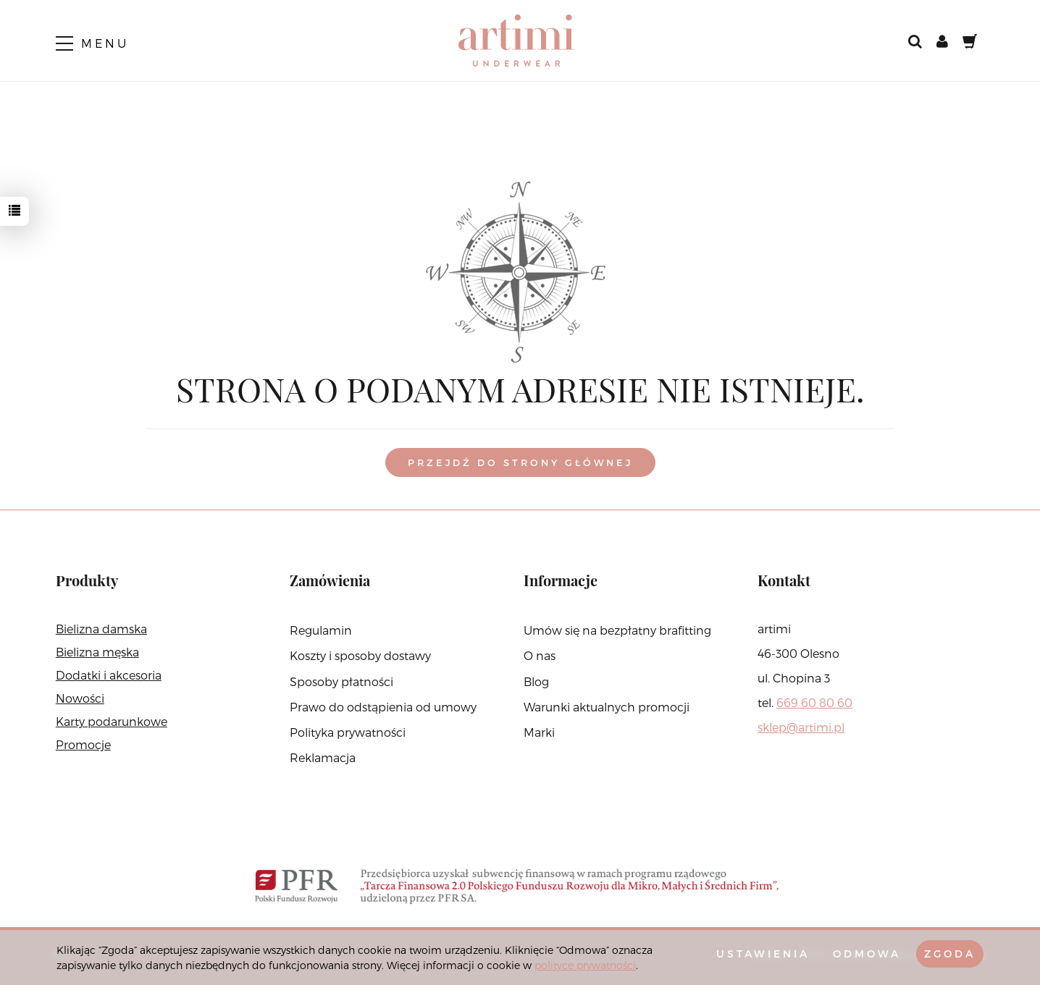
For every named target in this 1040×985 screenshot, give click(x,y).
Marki (539, 732)
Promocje (83, 744)
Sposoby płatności (341, 681)
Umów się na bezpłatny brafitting (617, 630)
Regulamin (321, 630)
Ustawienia (763, 953)
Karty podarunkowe (111, 721)
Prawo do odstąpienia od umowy (383, 707)
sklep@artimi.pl (801, 727)
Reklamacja (323, 757)
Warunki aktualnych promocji (606, 707)
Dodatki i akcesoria (109, 675)
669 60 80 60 (814, 702)
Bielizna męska (97, 652)
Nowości (80, 698)
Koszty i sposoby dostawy (360, 655)
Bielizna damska (101, 628)
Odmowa (867, 953)
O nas (539, 655)
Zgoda (950, 953)
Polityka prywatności (348, 732)
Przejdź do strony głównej (520, 462)
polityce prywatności (585, 965)
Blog (536, 681)
